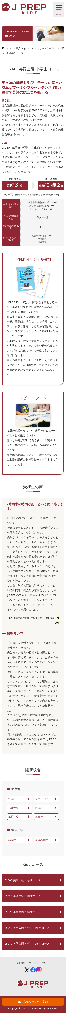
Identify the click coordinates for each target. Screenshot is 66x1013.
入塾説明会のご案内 (33, 1001)
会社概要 (21, 963)
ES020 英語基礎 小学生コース (22, 912)
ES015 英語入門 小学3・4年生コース (26, 927)
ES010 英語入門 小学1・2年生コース (26, 943)
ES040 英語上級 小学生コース (22, 880)
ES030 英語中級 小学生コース (22, 896)
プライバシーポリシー (39, 963)
